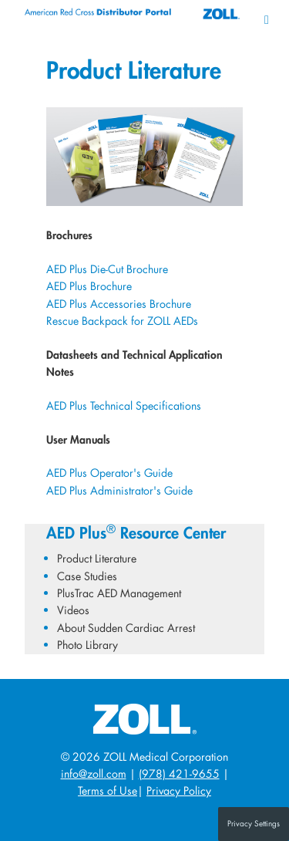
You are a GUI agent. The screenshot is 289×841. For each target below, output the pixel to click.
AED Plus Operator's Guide (109, 472)
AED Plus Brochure (89, 286)
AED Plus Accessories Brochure (118, 303)
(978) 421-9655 (179, 773)
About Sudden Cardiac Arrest (126, 627)
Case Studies (87, 576)
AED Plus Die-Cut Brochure (107, 269)
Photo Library (87, 644)
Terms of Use (107, 790)
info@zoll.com (93, 773)
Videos (73, 610)
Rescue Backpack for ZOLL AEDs (122, 320)
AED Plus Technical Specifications (123, 405)
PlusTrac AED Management (119, 593)
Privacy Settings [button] (253, 824)
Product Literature (96, 558)
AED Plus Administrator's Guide (119, 490)
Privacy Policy (178, 790)
